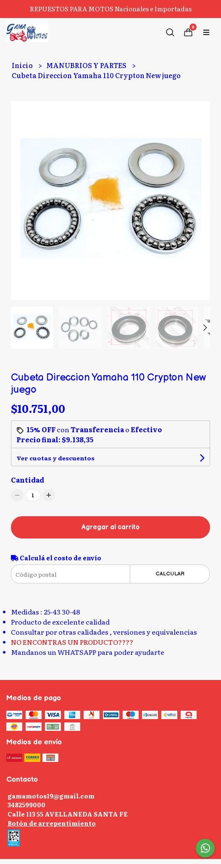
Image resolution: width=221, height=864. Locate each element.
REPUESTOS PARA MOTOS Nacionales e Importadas (111, 8)
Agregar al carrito (110, 527)
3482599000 (26, 804)
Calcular (169, 573)
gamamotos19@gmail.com (51, 795)
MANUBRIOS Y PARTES (87, 65)
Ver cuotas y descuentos (55, 458)
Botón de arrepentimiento (52, 823)
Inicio (23, 65)
